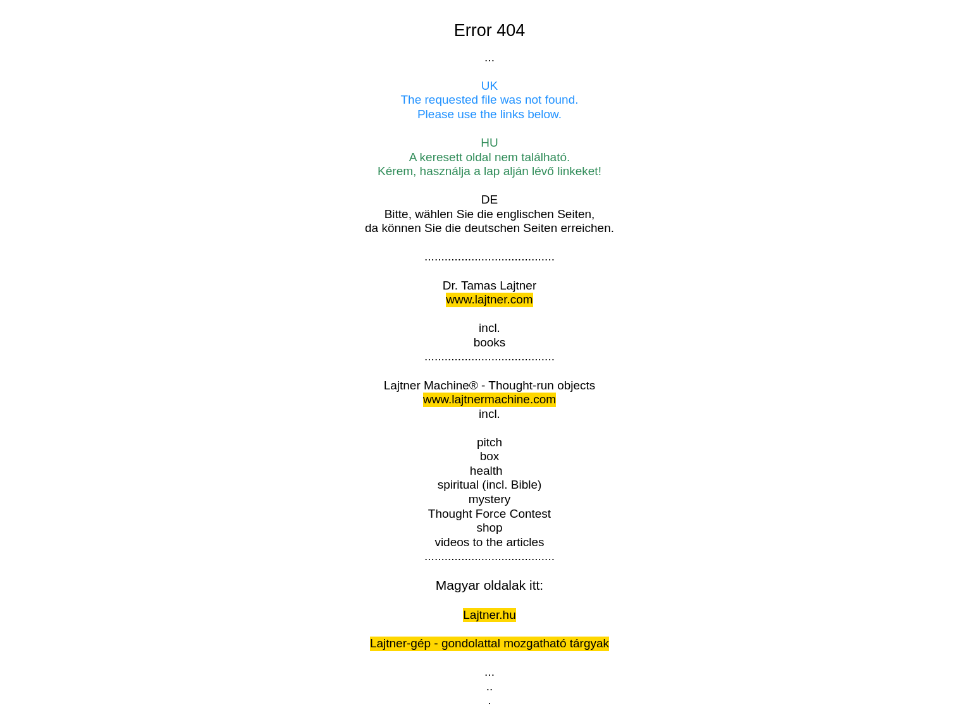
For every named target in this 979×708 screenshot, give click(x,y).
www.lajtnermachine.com (489, 399)
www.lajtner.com (489, 299)
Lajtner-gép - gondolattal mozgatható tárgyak (489, 643)
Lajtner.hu (489, 614)
